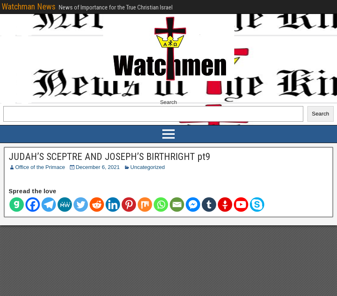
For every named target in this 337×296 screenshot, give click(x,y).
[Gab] (16, 204)
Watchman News (28, 7)
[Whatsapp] (161, 204)
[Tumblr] (209, 204)
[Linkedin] (113, 204)
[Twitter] (81, 204)
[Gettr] (225, 204)
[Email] (177, 204)
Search (168, 102)
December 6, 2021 (98, 167)
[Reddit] (97, 204)
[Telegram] (49, 204)
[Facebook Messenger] (193, 204)
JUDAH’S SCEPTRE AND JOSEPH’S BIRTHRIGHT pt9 (109, 156)
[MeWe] (65, 204)
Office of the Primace (40, 167)
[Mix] (145, 204)
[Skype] (257, 204)
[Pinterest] (129, 204)
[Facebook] (32, 204)
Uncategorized (147, 167)
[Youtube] (241, 204)
